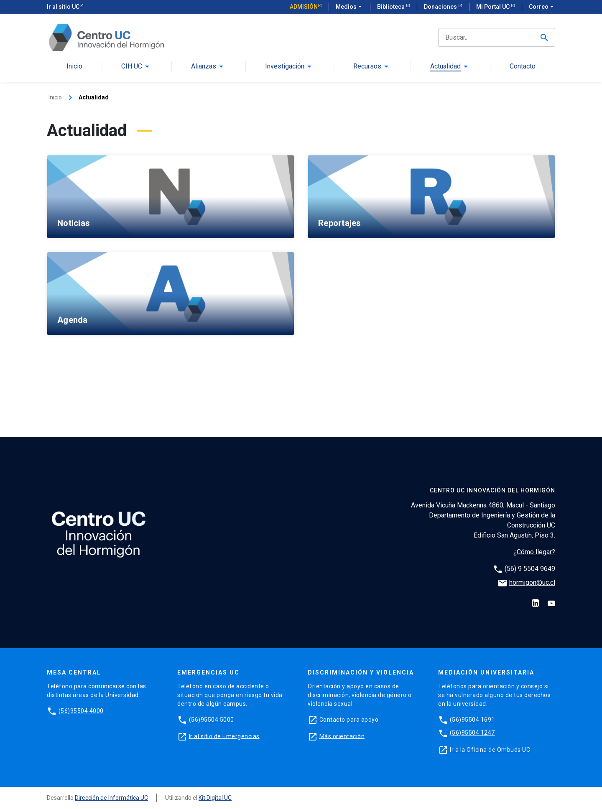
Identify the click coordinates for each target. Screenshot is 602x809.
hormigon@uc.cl (532, 582)
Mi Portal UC (493, 6)
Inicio (74, 66)
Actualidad (445, 66)
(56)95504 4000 (81, 710)
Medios (349, 7)
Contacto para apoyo (349, 719)
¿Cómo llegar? (534, 552)
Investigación (284, 66)
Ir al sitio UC (63, 6)
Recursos (367, 66)
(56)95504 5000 (211, 719)
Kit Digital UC (215, 797)
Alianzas (203, 66)
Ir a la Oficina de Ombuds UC (490, 749)
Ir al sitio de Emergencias (224, 736)
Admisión (304, 6)
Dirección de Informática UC (111, 797)
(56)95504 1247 (472, 732)
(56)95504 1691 (472, 719)
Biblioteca (391, 6)
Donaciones (441, 6)
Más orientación (342, 736)
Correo (542, 7)
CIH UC (131, 66)
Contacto (523, 66)
